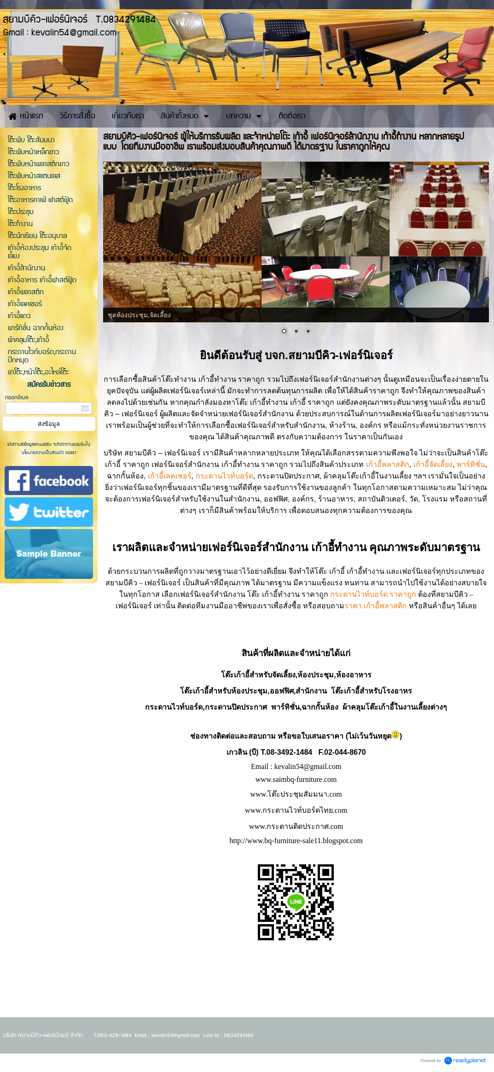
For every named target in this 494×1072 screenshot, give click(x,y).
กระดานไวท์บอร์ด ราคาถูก (373, 594)
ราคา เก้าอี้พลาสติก (375, 606)
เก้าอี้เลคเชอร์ (170, 476)
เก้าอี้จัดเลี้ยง (433, 464)
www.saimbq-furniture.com (296, 779)
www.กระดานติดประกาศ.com (296, 826)
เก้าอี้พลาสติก (387, 464)
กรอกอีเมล (17, 397)
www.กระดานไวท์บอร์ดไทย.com (296, 810)
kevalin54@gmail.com (308, 766)
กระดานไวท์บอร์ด (224, 476)
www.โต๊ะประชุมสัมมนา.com (296, 794)
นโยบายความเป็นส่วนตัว (43, 452)
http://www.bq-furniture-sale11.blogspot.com (295, 841)
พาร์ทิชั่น (471, 464)
